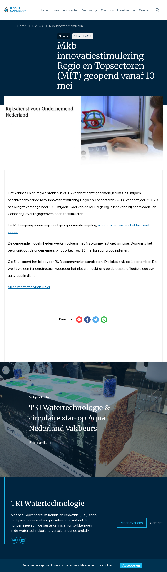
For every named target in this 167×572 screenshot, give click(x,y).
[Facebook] (87, 319)
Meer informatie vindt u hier (29, 287)
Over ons (107, 10)
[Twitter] (95, 319)
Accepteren (131, 565)
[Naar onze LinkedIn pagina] (22, 540)
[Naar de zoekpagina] (157, 9)
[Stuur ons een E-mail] (14, 540)
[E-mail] (79, 319)
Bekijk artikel (40, 442)
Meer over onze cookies (96, 565)
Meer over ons (131, 522)
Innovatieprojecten (65, 10)
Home (44, 10)
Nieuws (89, 10)
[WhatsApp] (104, 319)
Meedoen (126, 10)
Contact (144, 10)
